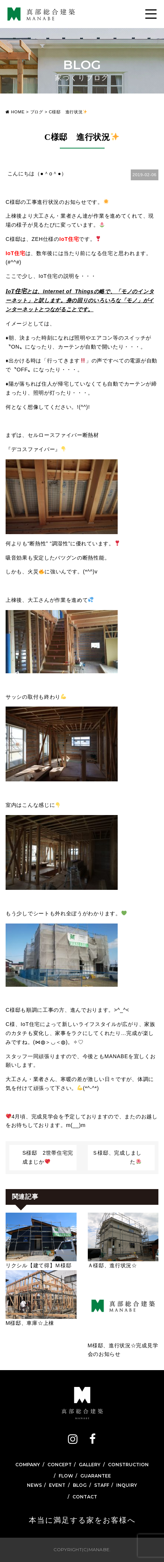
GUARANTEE (95, 1476)
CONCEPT (59, 1464)
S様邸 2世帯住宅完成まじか (47, 1157)
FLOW (66, 1476)
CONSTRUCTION (128, 1464)
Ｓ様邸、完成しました (117, 1157)
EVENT (57, 1485)
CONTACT (84, 1497)
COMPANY (27, 1464)
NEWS (34, 1485)
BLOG (80, 1485)
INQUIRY (126, 1485)
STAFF (101, 1485)
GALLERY (89, 1464)
